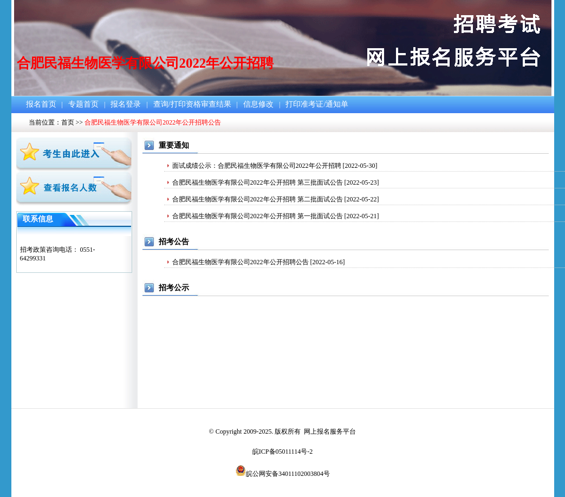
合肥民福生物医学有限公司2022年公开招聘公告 (240, 262)
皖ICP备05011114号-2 (282, 451)
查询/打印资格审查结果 (192, 104)
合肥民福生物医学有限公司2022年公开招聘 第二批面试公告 (257, 199)
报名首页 (41, 104)
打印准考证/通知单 (316, 104)
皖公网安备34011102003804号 (288, 474)
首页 (67, 122)
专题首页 (83, 104)
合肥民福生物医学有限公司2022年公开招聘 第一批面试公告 (257, 216)
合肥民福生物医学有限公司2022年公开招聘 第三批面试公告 (257, 182)
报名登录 (126, 104)
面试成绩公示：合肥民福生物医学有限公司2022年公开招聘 (256, 165)
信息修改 (258, 104)
